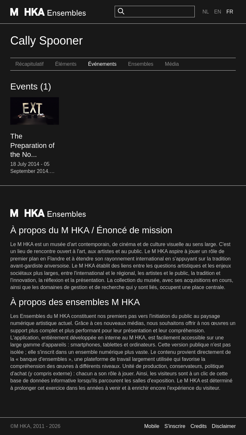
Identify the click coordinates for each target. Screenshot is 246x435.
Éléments (66, 64)
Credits (199, 426)
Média (172, 64)
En (217, 11)
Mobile (151, 426)
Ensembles (140, 64)
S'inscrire (174, 426)
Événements (102, 64)
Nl (205, 11)
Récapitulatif (29, 64)
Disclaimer (224, 426)
